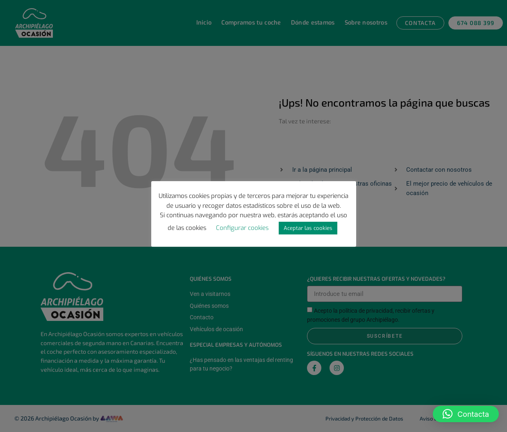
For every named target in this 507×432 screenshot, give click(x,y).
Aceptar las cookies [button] (308, 228)
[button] (466, 414)
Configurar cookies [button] (242, 228)
